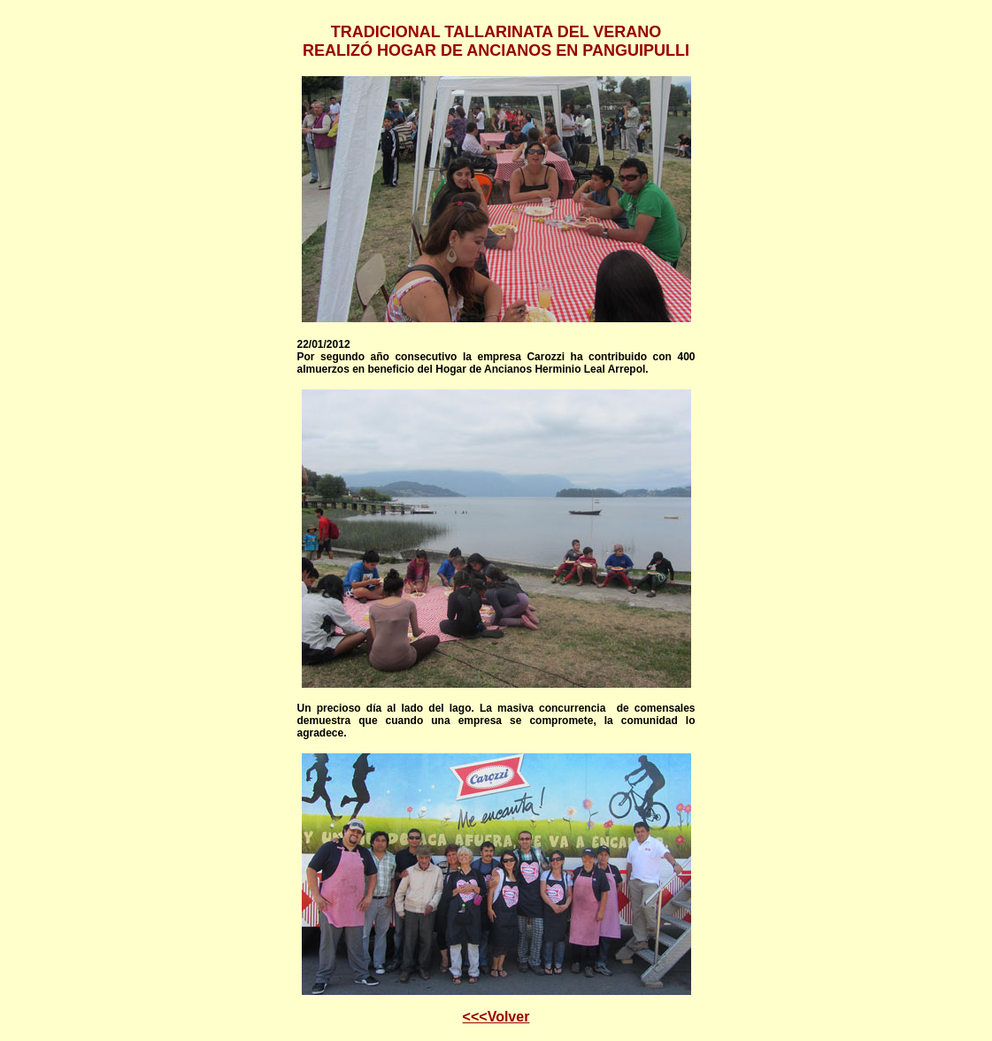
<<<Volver (496, 1016)
